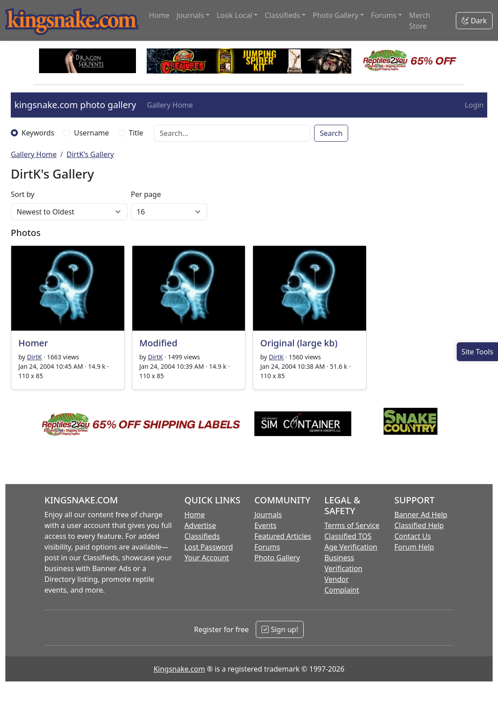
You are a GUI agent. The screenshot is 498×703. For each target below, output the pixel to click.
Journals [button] (190, 15)
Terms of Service (352, 525)
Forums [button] (384, 15)
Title (136, 133)
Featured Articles (282, 536)
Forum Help (414, 547)
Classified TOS (347, 536)
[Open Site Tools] (477, 351)
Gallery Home (169, 105)
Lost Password (208, 547)
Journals (268, 515)
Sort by (23, 194)
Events (265, 525)
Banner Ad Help (420, 515)
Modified (159, 343)
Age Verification (350, 547)
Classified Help (419, 525)
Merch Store (419, 20)
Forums (267, 547)
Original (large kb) (298, 343)
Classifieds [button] (282, 15)
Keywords (38, 133)
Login (474, 105)
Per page (146, 194)
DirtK (34, 357)
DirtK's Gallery (90, 154)
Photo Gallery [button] (335, 15)
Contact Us (412, 536)
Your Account (206, 558)
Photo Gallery (277, 558)
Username (91, 133)
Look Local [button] (234, 15)
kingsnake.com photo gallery (75, 105)
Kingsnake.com (179, 669)
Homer (33, 343)
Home (159, 15)
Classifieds (202, 536)
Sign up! (280, 629)
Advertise (200, 525)
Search (331, 133)
